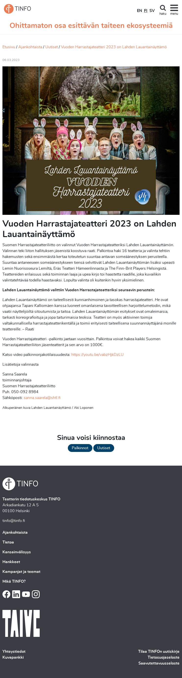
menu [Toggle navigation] (174, 13)
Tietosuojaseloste (164, 657)
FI (145, 11)
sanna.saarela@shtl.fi (42, 398)
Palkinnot (80, 448)
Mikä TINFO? (13, 581)
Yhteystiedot (13, 652)
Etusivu (8, 47)
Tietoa (8, 542)
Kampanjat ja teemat (21, 572)
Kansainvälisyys (16, 552)
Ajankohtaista (30, 47)
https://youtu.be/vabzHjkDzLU (97, 355)
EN (139, 11)
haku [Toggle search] (162, 13)
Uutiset (51, 47)
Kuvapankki (13, 657)
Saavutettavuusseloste (159, 663)
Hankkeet (11, 562)
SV (152, 11)
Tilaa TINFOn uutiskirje (159, 652)
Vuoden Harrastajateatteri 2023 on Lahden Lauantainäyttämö (114, 47)
